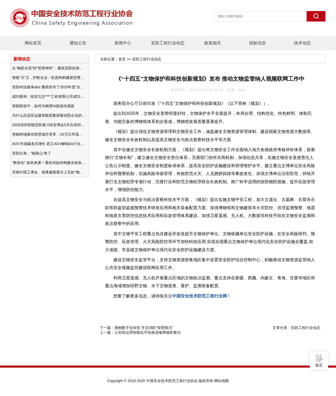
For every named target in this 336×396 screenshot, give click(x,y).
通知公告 (78, 43)
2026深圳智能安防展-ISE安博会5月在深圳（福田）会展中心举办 (49, 125)
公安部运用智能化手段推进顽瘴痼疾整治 (147, 332)
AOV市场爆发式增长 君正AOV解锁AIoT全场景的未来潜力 (49, 144)
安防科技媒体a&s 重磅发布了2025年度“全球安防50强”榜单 (49, 87)
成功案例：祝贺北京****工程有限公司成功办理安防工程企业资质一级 (49, 96)
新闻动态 (21, 58)
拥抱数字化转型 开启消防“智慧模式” (143, 328)
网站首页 (33, 43)
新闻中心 (122, 43)
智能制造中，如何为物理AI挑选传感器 (43, 106)
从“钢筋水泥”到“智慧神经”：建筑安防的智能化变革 (49, 68)
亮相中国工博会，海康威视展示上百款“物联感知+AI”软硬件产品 (49, 172)
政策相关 (212, 43)
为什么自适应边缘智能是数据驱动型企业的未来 (49, 115)
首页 (122, 59)
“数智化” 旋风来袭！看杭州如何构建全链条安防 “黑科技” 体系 (49, 163)
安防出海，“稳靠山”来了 (31, 153)
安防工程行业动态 (168, 43)
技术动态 (302, 43)
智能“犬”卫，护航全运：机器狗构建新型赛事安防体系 (49, 77)
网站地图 (221, 381)
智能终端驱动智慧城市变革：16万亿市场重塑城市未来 (49, 134)
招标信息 (257, 43)
